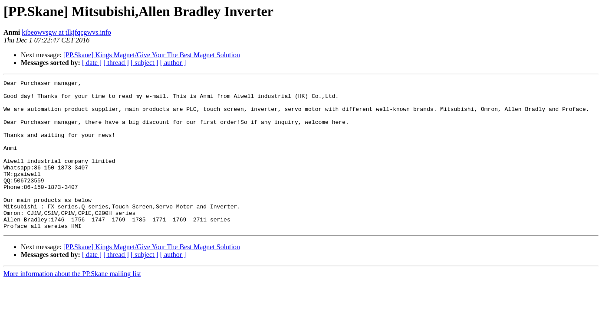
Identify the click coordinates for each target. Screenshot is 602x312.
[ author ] (173, 62)
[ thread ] (116, 62)
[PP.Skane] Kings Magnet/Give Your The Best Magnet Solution (151, 54)
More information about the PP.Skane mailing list (72, 303)
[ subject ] (144, 62)
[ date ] (92, 62)
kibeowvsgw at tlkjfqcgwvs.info (66, 32)
